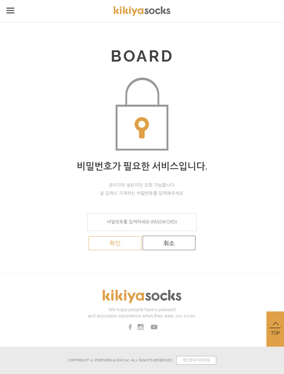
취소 (169, 243)
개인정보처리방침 (196, 360)
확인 (115, 243)
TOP (275, 328)
